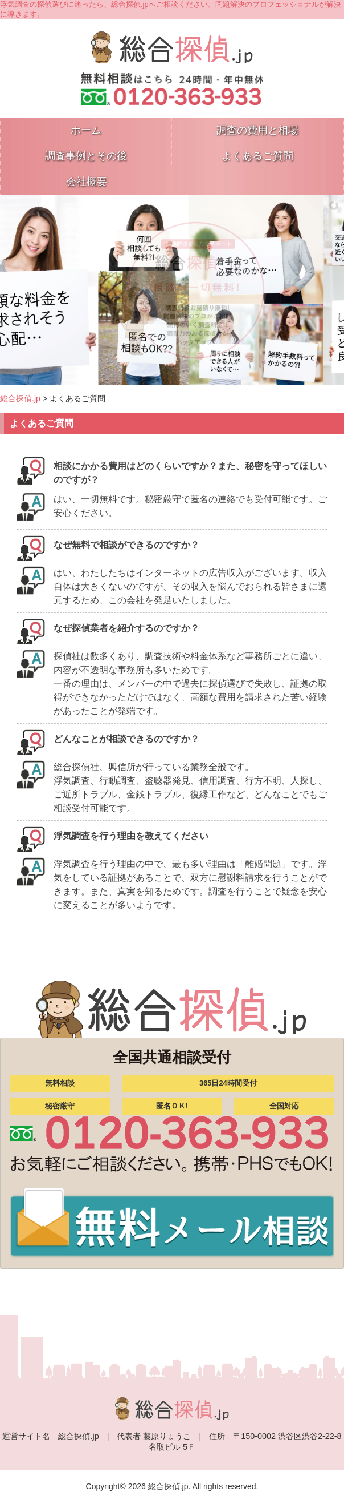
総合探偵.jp (20, 398)
